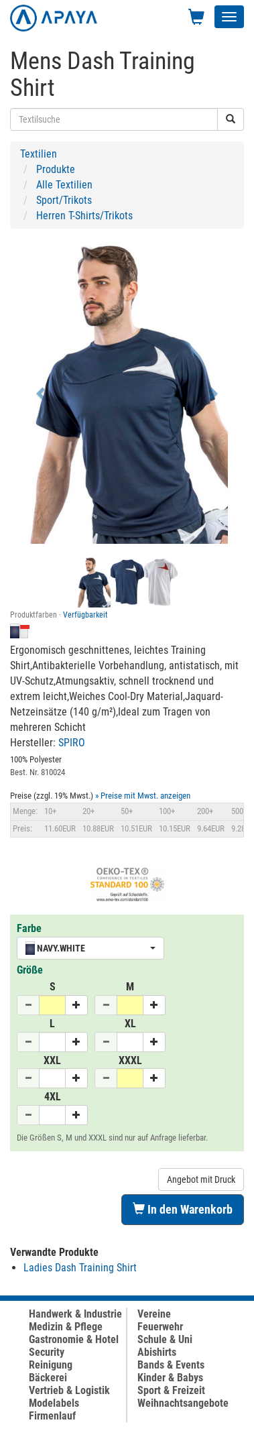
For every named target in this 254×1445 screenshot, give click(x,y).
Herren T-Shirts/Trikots (84, 215)
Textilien (38, 154)
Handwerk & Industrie (75, 1314)
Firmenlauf (52, 1415)
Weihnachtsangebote (183, 1403)
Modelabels (54, 1403)
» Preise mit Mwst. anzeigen (142, 796)
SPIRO (71, 742)
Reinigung (50, 1365)
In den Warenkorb (183, 1209)
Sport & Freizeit (171, 1390)
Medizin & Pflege (66, 1326)
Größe (30, 970)
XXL (52, 1060)
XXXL (130, 1060)
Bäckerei (48, 1377)
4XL (52, 1096)
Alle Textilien (64, 184)
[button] (42, 393)
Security (46, 1352)
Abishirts (156, 1352)
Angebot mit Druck (201, 1179)
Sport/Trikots (64, 200)
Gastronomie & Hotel (74, 1339)
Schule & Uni (164, 1339)
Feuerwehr (160, 1326)
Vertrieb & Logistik (69, 1390)
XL (130, 1023)
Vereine (154, 1314)
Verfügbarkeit (85, 615)
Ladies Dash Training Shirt (80, 1267)
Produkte (55, 169)
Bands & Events (170, 1365)
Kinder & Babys (170, 1377)
